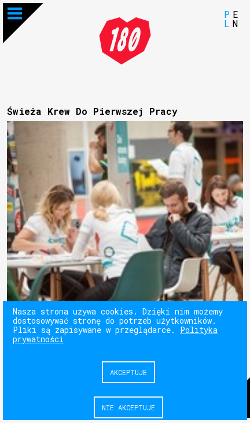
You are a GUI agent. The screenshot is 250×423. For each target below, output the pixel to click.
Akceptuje (128, 372)
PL (227, 18)
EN (235, 18)
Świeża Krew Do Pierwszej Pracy (92, 111)
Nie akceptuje (128, 407)
